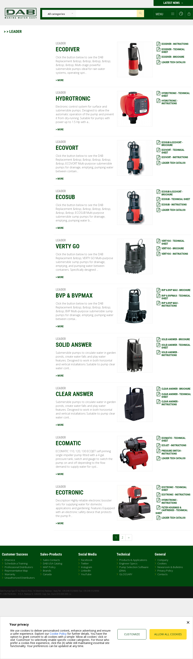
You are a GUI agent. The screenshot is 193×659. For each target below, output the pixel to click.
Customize (132, 634)
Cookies (162, 563)
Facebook (86, 560)
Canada (47, 574)
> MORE (59, 80)
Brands (47, 570)
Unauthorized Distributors (20, 577)
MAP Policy (49, 567)
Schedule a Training (16, 563)
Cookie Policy (58, 633)
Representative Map (16, 570)
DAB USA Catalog (52, 563)
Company (162, 560)
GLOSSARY (125, 574)
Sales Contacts (51, 560)
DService (10, 560)
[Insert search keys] (106, 13)
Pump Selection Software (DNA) (134, 568)
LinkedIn (86, 570)
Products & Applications (133, 560)
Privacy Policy (165, 570)
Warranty (10, 574)
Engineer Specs (128, 563)
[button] (165, 13)
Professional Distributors (19, 567)
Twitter (85, 563)
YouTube (86, 574)
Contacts (162, 574)
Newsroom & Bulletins (170, 567)
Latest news (173, 3)
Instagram (86, 567)
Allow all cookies (168, 634)
